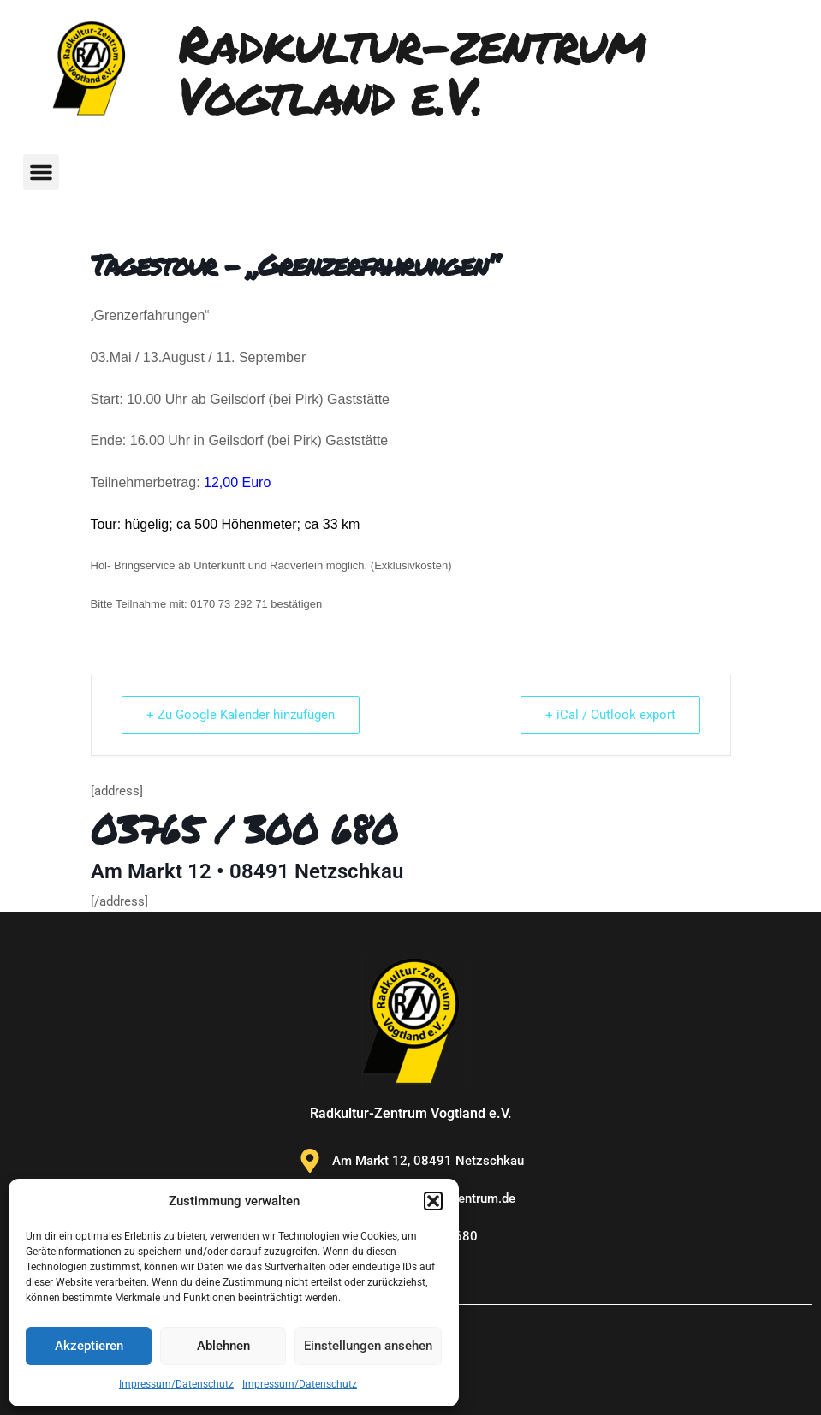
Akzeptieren (89, 1345)
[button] (433, 1201)
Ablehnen (223, 1345)
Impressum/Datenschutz (176, 1384)
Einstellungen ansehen (368, 1345)
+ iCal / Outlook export (610, 714)
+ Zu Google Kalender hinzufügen (240, 714)
